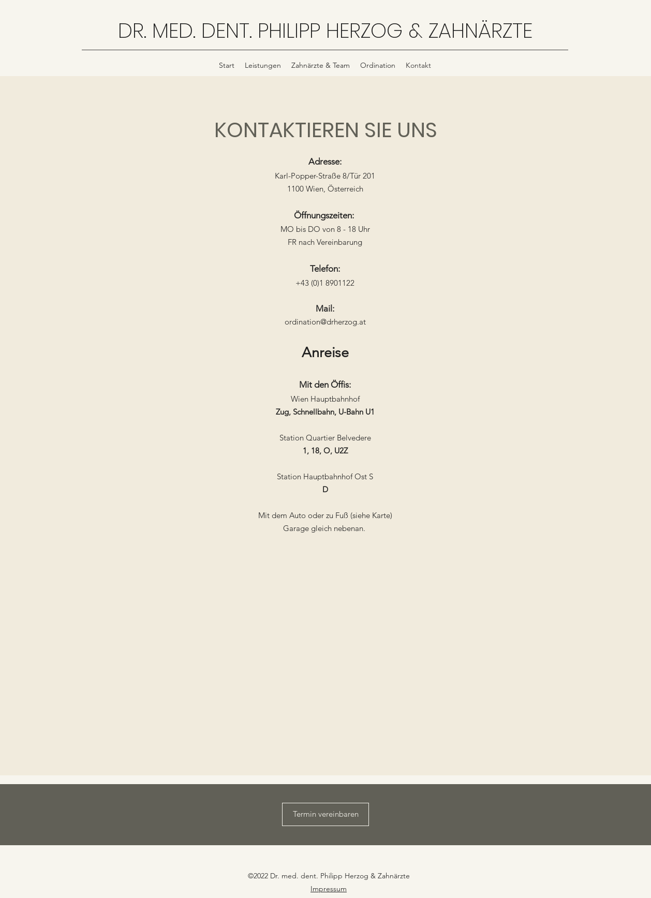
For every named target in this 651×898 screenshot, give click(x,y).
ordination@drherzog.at (325, 322)
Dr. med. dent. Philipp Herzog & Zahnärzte (340, 875)
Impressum (328, 888)
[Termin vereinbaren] (325, 814)
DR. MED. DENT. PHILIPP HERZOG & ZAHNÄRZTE (325, 30)
